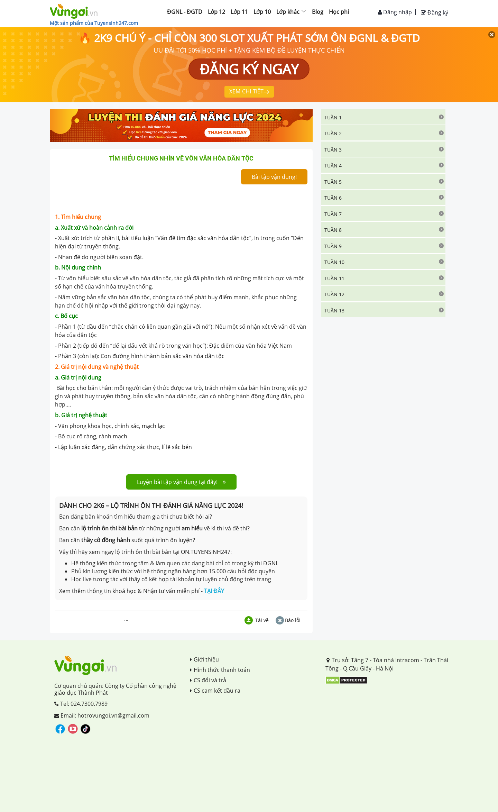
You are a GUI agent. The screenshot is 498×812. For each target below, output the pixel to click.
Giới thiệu (204, 659)
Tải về (257, 620)
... (126, 618)
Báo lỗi (288, 620)
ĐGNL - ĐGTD (184, 12)
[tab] (383, 117)
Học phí (339, 12)
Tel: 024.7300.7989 (81, 704)
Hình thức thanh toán (220, 670)
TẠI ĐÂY (214, 591)
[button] (383, 117)
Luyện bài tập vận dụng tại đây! (181, 482)
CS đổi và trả (208, 680)
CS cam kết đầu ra (215, 690)
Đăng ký (434, 12)
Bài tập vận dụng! (274, 177)
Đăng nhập (395, 12)
